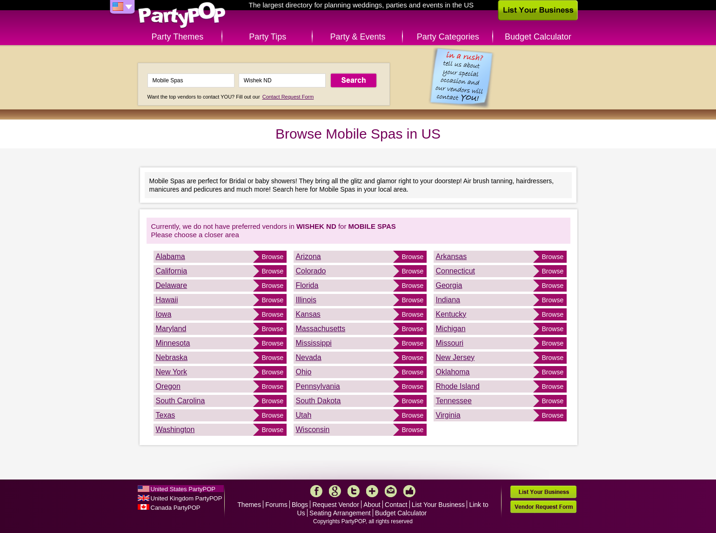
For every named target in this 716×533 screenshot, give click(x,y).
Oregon (168, 386)
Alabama (170, 256)
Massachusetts (321, 329)
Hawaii (167, 300)
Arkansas (451, 256)
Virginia (448, 415)
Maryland (171, 329)
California (171, 271)
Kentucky (451, 314)
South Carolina (180, 401)
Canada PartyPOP (176, 507)
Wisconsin (313, 429)
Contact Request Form (288, 97)
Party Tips (267, 36)
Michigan (451, 329)
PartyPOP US (182, 15)
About (372, 504)
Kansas (308, 314)
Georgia (449, 285)
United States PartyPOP (183, 489)
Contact (396, 504)
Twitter (354, 491)
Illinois (306, 300)
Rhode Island (458, 386)
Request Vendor (335, 504)
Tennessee (454, 401)
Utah (304, 415)
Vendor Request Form (543, 506)
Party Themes (178, 36)
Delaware (171, 285)
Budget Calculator (538, 36)
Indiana (448, 300)
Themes (249, 504)
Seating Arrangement (340, 513)
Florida (307, 285)
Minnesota (173, 343)
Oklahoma (453, 372)
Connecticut (455, 271)
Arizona (308, 256)
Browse (273, 256)
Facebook (316, 491)
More (372, 491)
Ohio (304, 372)
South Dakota (318, 401)
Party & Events (357, 36)
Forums (276, 504)
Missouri (450, 343)
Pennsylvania (318, 386)
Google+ (335, 491)
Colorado (311, 271)
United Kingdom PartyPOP (186, 498)
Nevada (308, 357)
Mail (391, 491)
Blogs (300, 504)
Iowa (164, 314)
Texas (165, 415)
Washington (175, 429)
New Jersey (455, 357)
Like (409, 491)
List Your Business (438, 504)
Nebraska (171, 357)
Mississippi (314, 343)
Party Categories (448, 36)
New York (171, 372)
